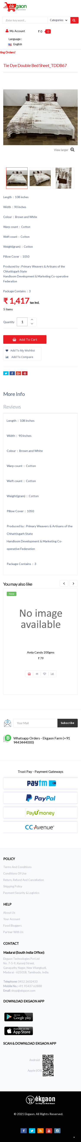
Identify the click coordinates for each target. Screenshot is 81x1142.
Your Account (11, 919)
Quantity (8, 322)
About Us (9, 912)
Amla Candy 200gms (40, 652)
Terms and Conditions (17, 867)
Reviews (12, 406)
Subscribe (67, 723)
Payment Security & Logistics (21, 893)
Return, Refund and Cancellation (23, 880)
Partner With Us (13, 932)
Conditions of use (14, 873)
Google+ (18, 373)
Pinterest (24, 373)
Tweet (6, 373)
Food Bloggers (12, 925)
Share (12, 373)
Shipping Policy (12, 886)
